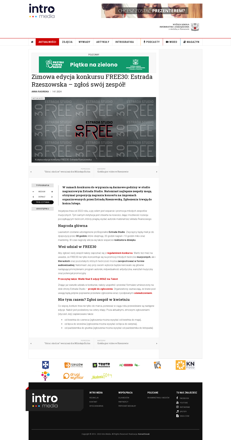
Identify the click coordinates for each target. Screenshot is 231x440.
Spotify (181, 411)
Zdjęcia (67, 41)
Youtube (182, 402)
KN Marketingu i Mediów (158, 398)
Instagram (183, 407)
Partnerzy (123, 402)
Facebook (182, 398)
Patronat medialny (127, 406)
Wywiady (84, 41)
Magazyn (191, 41)
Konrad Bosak (144, 434)
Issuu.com (182, 415)
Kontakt (93, 402)
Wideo (171, 41)
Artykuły (102, 41)
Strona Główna (32, 42)
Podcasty (152, 41)
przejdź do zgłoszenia (100, 289)
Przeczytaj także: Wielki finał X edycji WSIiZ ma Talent (88, 279)
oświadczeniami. (143, 293)
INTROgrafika (124, 41)
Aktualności (47, 41)
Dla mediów (123, 398)
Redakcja (93, 398)
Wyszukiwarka (96, 406)
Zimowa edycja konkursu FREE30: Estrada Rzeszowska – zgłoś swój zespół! (92, 80)
